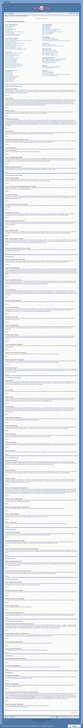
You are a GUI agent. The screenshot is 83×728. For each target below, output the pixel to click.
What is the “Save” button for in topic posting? (14, 65)
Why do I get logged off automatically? (13, 34)
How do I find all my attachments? (48, 67)
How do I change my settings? (11, 39)
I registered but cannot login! (11, 29)
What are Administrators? (47, 25)
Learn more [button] (50, 726)
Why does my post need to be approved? (13, 66)
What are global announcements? (12, 76)
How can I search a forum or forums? (49, 50)
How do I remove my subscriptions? (49, 62)
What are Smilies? (9, 74)
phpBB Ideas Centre (61, 685)
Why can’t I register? (9, 28)
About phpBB (22, 678)
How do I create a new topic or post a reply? (14, 53)
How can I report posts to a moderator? (13, 63)
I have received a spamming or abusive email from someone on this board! (56, 40)
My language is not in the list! (11, 44)
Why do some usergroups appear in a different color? (52, 31)
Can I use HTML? (9, 72)
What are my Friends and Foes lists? (49, 44)
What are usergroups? (46, 28)
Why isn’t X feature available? (47, 73)
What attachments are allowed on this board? (50, 66)
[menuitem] (12, 13)
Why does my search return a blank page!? (50, 52)
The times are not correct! (10, 41)
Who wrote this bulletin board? (48, 71)
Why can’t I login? (9, 30)
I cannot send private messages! (48, 38)
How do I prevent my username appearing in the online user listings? (19, 40)
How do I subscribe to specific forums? (49, 61)
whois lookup (19, 694)
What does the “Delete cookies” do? (12, 35)
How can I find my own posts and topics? (50, 54)
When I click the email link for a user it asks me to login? (16, 49)
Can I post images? (9, 75)
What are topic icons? (10, 81)
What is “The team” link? (46, 34)
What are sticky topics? (10, 78)
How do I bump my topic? (10, 67)
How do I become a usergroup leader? (49, 30)
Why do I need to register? (11, 25)
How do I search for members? (48, 53)
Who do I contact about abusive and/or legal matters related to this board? (56, 74)
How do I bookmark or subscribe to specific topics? (51, 60)
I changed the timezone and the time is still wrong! (15, 43)
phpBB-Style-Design (46, 720)
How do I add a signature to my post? (13, 55)
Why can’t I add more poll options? (12, 57)
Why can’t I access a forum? (11, 60)
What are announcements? (11, 77)
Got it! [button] (74, 726)
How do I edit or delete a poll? (11, 59)
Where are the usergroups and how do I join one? (51, 29)
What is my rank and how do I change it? (13, 47)
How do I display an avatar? (11, 46)
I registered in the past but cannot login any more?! (15, 31)
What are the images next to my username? (14, 45)
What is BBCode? (9, 71)
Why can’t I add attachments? (11, 61)
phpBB (63, 215)
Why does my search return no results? (49, 51)
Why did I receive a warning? (11, 62)
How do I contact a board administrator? (49, 75)
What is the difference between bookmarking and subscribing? (54, 58)
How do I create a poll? (10, 56)
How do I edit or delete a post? (11, 54)
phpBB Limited (40, 676)
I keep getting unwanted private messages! (50, 39)
